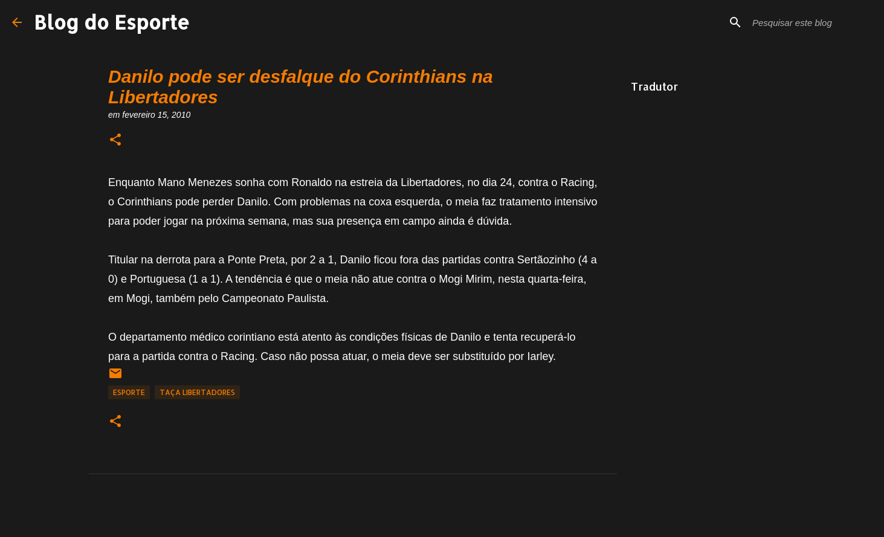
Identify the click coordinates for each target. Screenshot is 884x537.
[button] (115, 140)
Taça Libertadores (197, 392)
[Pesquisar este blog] (810, 22)
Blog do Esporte (112, 22)
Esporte (129, 392)
